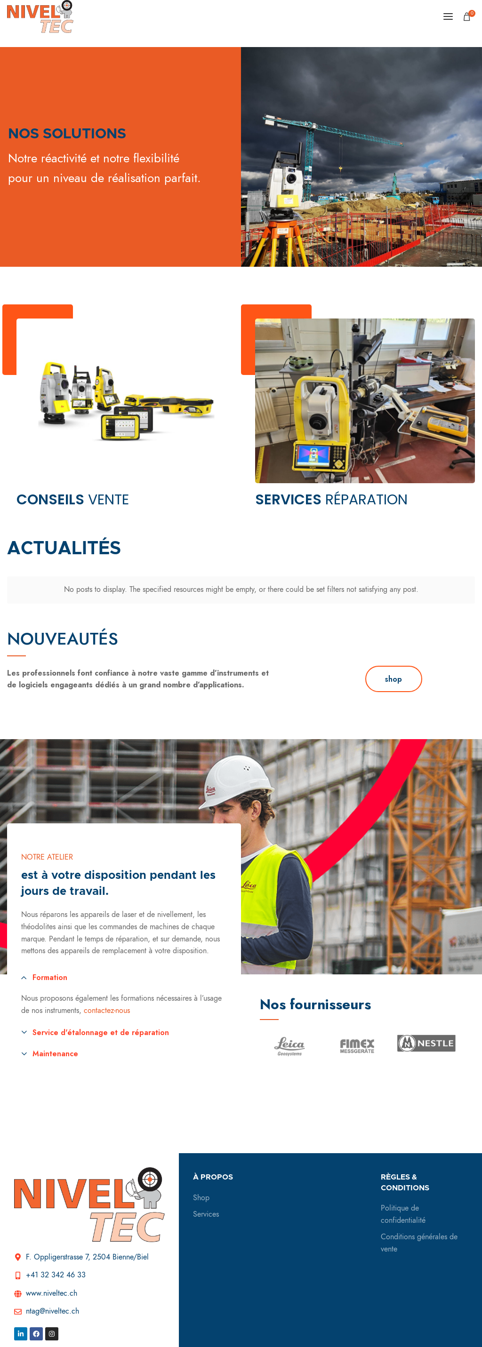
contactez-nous (107, 1002)
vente (72, 500)
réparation (331, 500)
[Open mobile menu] (448, 16)
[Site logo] (40, 16)
